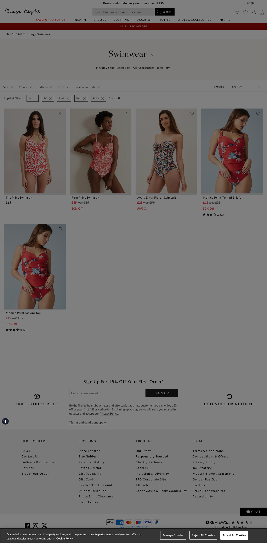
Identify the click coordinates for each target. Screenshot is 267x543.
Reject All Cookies (203, 535)
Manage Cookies (173, 535)
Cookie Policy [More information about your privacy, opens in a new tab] (64, 538)
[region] (133, 535)
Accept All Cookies (234, 535)
